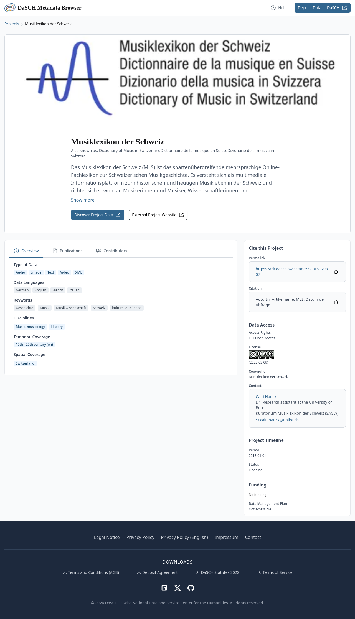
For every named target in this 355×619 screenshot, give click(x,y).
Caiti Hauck (266, 396)
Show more (83, 200)
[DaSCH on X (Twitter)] (177, 587)
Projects (11, 23)
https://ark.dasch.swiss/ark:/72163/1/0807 (292, 271)
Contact (253, 537)
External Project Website (158, 215)
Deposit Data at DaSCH (322, 8)
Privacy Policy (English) (184, 537)
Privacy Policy (140, 537)
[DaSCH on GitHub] (190, 587)
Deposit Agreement (157, 572)
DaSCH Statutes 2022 (217, 572)
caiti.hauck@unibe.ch (277, 419)
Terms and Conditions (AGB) (91, 572)
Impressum (227, 537)
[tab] (26, 251)
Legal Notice (107, 537)
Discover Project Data (97, 215)
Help (278, 8)
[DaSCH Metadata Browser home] (11, 7)
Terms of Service (275, 572)
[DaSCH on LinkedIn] (164, 587)
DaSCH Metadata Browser (50, 8)
